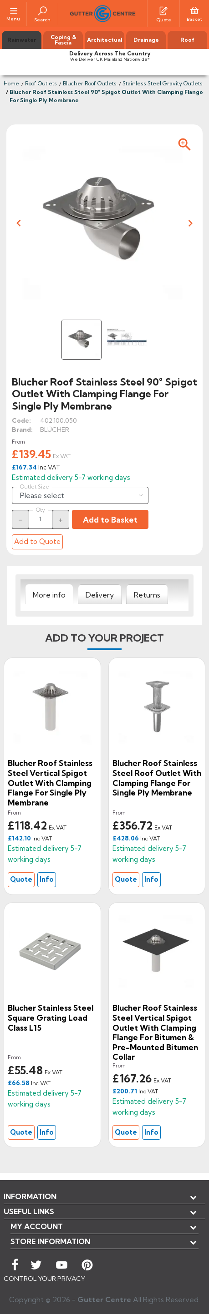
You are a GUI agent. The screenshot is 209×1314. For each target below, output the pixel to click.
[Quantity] (40, 519)
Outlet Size (34, 486)
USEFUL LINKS (29, 1211)
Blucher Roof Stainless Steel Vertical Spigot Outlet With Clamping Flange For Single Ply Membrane (50, 782)
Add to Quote (37, 541)
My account (36, 1226)
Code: (21, 420)
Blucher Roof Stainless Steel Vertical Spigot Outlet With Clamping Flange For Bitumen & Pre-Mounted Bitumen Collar (155, 1032)
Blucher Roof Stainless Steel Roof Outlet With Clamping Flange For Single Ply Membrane (156, 777)
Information (30, 1196)
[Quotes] (163, 10)
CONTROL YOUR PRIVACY (44, 1278)
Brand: (22, 429)
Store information (50, 1241)
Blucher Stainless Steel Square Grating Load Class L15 (50, 1017)
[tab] (49, 594)
